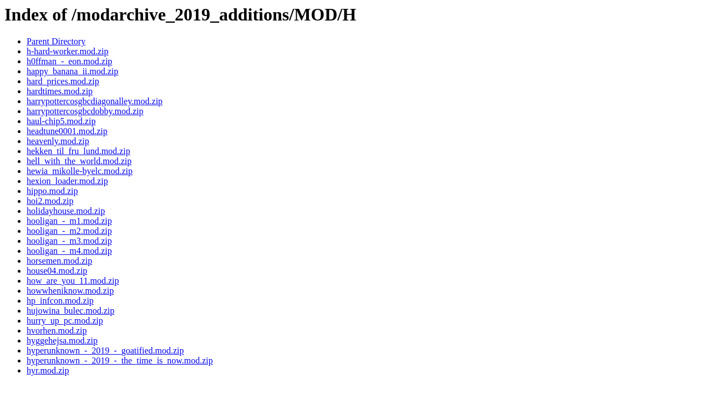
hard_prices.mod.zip (63, 81)
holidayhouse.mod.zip (66, 211)
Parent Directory (56, 41)
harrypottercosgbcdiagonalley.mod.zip (95, 101)
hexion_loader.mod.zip (67, 181)
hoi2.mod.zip (50, 201)
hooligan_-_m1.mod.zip (69, 221)
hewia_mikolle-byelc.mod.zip (80, 171)
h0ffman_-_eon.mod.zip (69, 61)
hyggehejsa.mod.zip (62, 340)
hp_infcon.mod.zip (60, 300)
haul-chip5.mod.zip (61, 121)
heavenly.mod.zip (58, 141)
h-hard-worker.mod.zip (68, 51)
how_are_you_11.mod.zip (73, 280)
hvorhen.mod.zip (57, 330)
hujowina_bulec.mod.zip (70, 310)
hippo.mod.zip (52, 191)
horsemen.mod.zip (59, 260)
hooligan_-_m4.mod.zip (69, 250)
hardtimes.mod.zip (60, 91)
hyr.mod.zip (48, 370)
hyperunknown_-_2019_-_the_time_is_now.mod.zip (120, 360)
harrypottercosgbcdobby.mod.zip (85, 111)
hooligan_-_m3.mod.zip (69, 240)
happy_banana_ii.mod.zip (72, 71)
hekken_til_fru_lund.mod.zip (78, 151)
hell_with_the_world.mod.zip (79, 161)
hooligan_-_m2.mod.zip (69, 231)
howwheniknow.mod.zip (70, 290)
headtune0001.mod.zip (67, 131)
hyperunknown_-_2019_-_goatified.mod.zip (105, 350)
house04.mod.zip (57, 270)
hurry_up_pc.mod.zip (65, 320)
